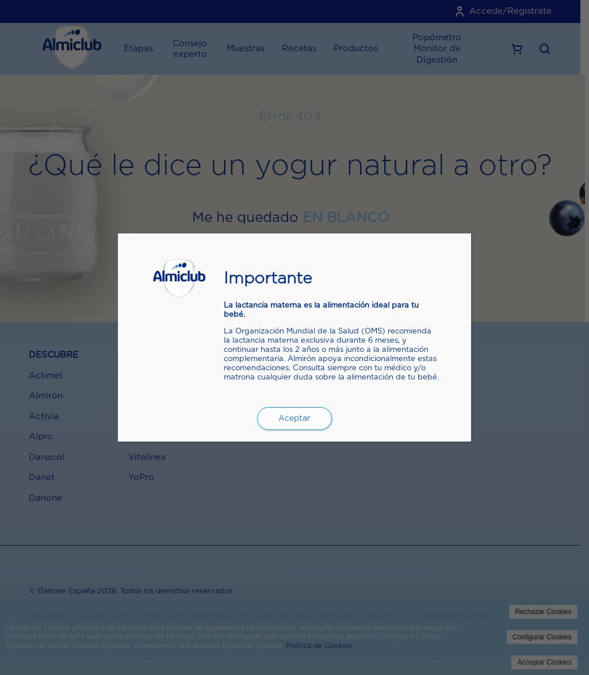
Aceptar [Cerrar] (294, 419)
